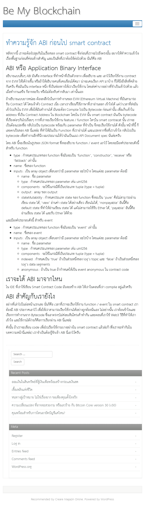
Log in (16, 444)
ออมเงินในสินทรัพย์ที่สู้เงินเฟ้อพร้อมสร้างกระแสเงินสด (45, 382)
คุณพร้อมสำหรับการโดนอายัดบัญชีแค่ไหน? (38, 413)
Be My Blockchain (41, 11)
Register (17, 436)
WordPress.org (22, 467)
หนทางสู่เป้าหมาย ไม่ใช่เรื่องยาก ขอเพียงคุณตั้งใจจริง (44, 398)
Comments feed (23, 459)
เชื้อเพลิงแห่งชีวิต (22, 390)
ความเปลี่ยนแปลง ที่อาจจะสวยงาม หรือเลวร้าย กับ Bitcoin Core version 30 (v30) (64, 405)
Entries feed (20, 451)
